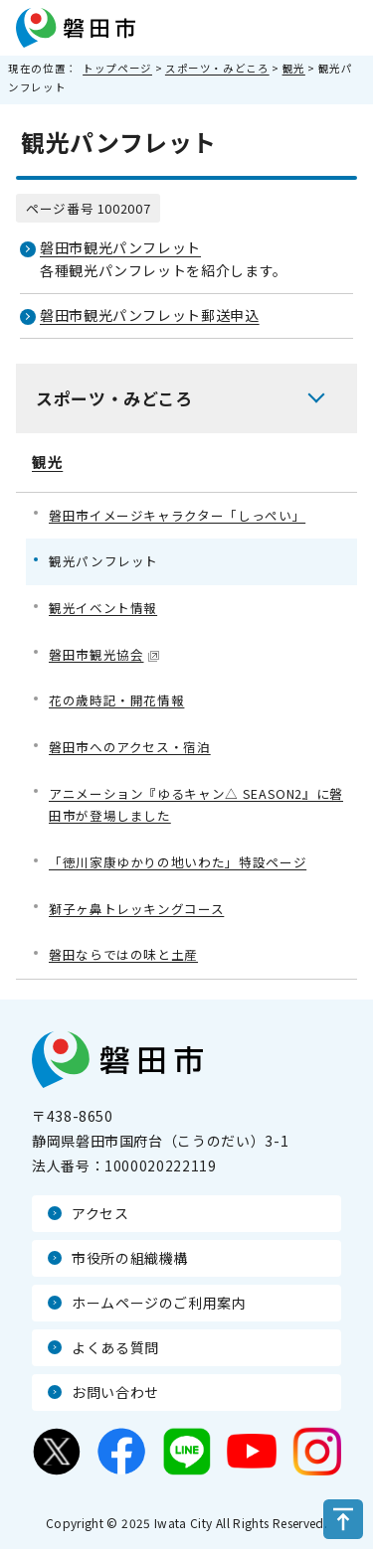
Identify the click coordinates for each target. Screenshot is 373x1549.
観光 (293, 68)
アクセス (100, 1213)
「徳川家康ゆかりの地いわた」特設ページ (177, 861)
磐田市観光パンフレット (120, 247)
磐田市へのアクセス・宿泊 (130, 746)
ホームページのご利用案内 (159, 1303)
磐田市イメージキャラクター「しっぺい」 (177, 515)
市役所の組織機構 (130, 1258)
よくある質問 (115, 1347)
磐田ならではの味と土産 (123, 954)
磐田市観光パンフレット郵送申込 (150, 315)
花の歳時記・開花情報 (116, 700)
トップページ (117, 68)
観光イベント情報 (103, 607)
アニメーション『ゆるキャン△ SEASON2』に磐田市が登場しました (196, 805)
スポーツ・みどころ (217, 68)
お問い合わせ (115, 1392)
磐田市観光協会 (104, 654)
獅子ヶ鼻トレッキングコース (136, 908)
